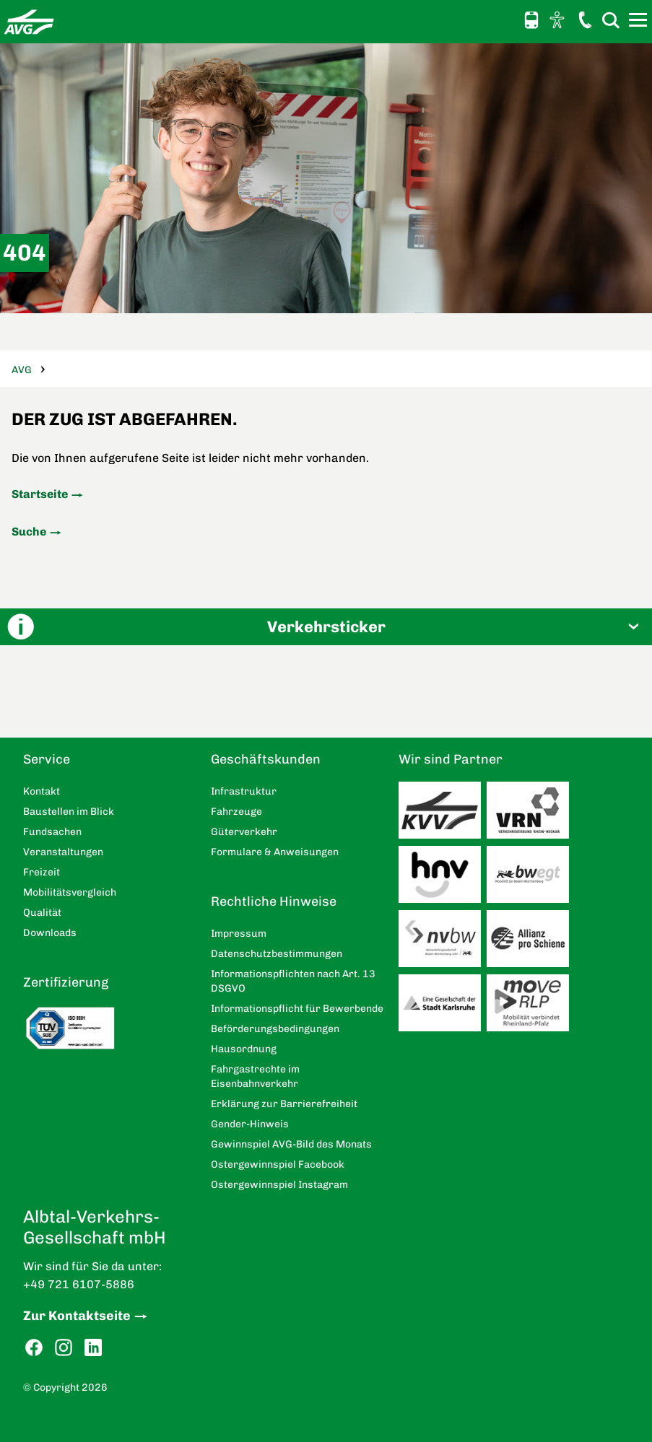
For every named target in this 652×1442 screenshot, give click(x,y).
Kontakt (585, 19)
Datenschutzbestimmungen (276, 954)
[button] (326, 626)
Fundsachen (52, 832)
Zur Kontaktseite (77, 1316)
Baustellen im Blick (68, 811)
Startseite (40, 494)
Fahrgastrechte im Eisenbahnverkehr (255, 1076)
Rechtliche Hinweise (273, 901)
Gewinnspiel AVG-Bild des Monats (291, 1144)
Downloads (50, 933)
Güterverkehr (244, 832)
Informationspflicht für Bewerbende (297, 1008)
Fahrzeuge (236, 811)
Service (46, 759)
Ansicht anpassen (559, 19)
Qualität (42, 912)
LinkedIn (93, 1348)
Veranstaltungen (63, 852)
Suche (29, 531)
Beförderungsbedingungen (275, 1029)
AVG (22, 370)
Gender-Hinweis (250, 1124)
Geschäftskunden (266, 759)
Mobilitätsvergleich (69, 892)
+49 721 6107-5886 (78, 1284)
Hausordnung (244, 1049)
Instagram (63, 1348)
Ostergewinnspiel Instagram (279, 1185)
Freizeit (41, 872)
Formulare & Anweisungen (275, 852)
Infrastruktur (244, 791)
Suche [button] (611, 20)
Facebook (34, 1348)
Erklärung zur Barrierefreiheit (284, 1104)
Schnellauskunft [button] (531, 20)
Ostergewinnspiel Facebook (277, 1164)
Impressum (238, 933)
